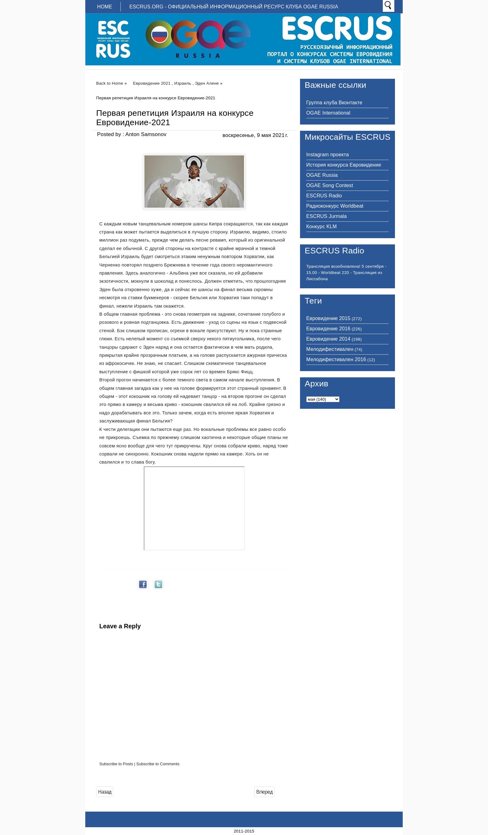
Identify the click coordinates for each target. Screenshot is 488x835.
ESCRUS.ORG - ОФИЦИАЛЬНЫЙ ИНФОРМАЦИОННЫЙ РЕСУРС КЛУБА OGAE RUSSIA (233, 6)
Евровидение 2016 (328, 328)
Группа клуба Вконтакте (334, 102)
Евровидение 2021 (152, 83)
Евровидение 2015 (328, 318)
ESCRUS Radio (324, 195)
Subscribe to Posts (116, 764)
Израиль (182, 83)
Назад (104, 791)
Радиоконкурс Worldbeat (335, 206)
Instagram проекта (327, 154)
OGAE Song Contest (329, 185)
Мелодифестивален (329, 349)
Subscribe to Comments (158, 764)
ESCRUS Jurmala (326, 216)
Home (104, 6)
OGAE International (328, 113)
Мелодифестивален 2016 (336, 359)
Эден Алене (207, 83)
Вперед (264, 791)
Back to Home (109, 83)
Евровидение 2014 (328, 339)
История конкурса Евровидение (343, 164)
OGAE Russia (322, 175)
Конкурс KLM (321, 226)
